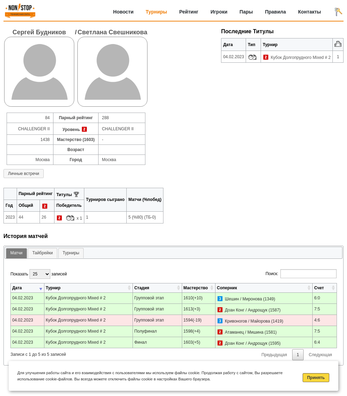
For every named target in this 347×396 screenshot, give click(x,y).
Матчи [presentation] (16, 252)
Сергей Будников (39, 32)
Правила (275, 12)
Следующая (320, 354)
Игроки (219, 12)
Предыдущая (274, 354)
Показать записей (38, 274)
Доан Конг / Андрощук (246, 310)
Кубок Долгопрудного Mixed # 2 (301, 57)
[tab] (16, 253)
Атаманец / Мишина (244, 332)
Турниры (156, 12)
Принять (316, 377)
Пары (246, 12)
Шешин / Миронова (243, 299)
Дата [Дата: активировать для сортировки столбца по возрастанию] (17, 287)
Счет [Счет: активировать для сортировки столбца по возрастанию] (319, 287)
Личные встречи (23, 173)
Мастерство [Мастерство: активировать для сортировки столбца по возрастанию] (196, 287)
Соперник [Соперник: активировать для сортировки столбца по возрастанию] (227, 287)
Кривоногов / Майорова (247, 321)
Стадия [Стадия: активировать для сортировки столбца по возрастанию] (141, 287)
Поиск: (301, 273)
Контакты (309, 12)
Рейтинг (188, 12)
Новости (123, 12)
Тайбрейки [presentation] (42, 252)
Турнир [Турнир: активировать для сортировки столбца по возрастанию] (53, 287)
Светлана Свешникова (112, 32)
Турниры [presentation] (71, 252)
